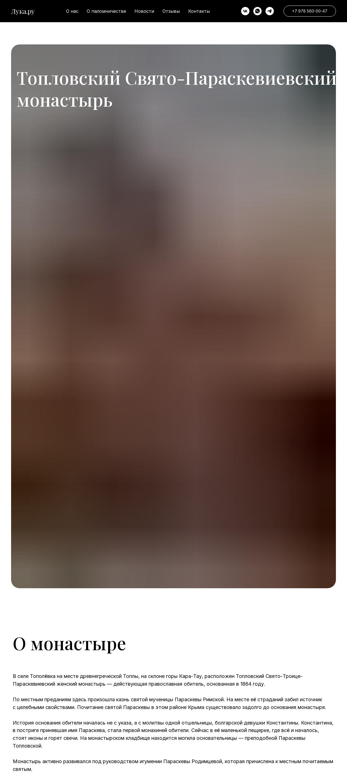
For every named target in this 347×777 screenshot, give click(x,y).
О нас (72, 11)
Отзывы (171, 11)
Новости (144, 11)
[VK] (245, 11)
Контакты (199, 11)
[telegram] (270, 11)
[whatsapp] (257, 11)
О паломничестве (106, 11)
